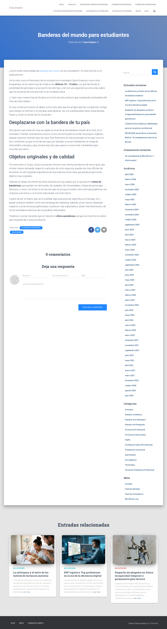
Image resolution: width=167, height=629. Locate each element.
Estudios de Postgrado (122, 11)
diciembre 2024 (131, 209)
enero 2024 (130, 250)
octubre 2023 (130, 260)
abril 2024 (129, 235)
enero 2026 (130, 184)
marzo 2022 (130, 325)
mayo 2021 (129, 360)
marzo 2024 (130, 240)
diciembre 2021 (131, 340)
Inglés (138, 11)
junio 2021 (129, 355)
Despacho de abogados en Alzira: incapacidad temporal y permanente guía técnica (140, 114)
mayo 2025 (129, 199)
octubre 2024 (130, 219)
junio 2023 (129, 275)
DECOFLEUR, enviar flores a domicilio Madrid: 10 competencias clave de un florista (141, 137)
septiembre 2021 (132, 350)
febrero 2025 (130, 204)
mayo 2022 (129, 315)
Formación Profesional (121, 4)
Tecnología (130, 465)
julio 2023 (129, 270)
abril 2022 (129, 320)
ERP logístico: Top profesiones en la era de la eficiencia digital (83, 574)
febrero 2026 (130, 179)
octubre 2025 (130, 194)
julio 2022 (129, 310)
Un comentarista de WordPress (138, 156)
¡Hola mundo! (131, 160)
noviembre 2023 (132, 255)
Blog (147, 11)
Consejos (72, 4)
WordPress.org (131, 499)
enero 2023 (130, 300)
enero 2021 (130, 375)
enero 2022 (130, 335)
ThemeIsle (153, 623)
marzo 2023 (130, 290)
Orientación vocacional (135, 450)
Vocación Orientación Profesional (67, 11)
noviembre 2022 (132, 305)
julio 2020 (129, 395)
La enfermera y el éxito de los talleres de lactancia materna (30, 574)
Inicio (61, 4)
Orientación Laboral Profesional (94, 4)
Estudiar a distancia (133, 414)
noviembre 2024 (132, 214)
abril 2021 (129, 365)
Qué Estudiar (130, 455)
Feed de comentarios (134, 494)
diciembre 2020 (131, 380)
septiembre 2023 (132, 265)
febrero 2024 (130, 245)
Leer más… (27, 592)
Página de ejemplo (36, 623)
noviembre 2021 (132, 345)
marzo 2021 (130, 370)
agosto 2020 (130, 390)
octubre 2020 (130, 385)
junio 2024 (129, 229)
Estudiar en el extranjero (97, 11)
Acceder (128, 484)
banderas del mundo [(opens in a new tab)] (50, 70)
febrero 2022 (130, 330)
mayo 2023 (129, 280)
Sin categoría (17, 232)
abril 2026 (129, 174)
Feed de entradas (132, 489)
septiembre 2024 (132, 225)
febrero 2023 (130, 295)
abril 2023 (129, 285)
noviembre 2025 (132, 189)
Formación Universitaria (145, 4)
